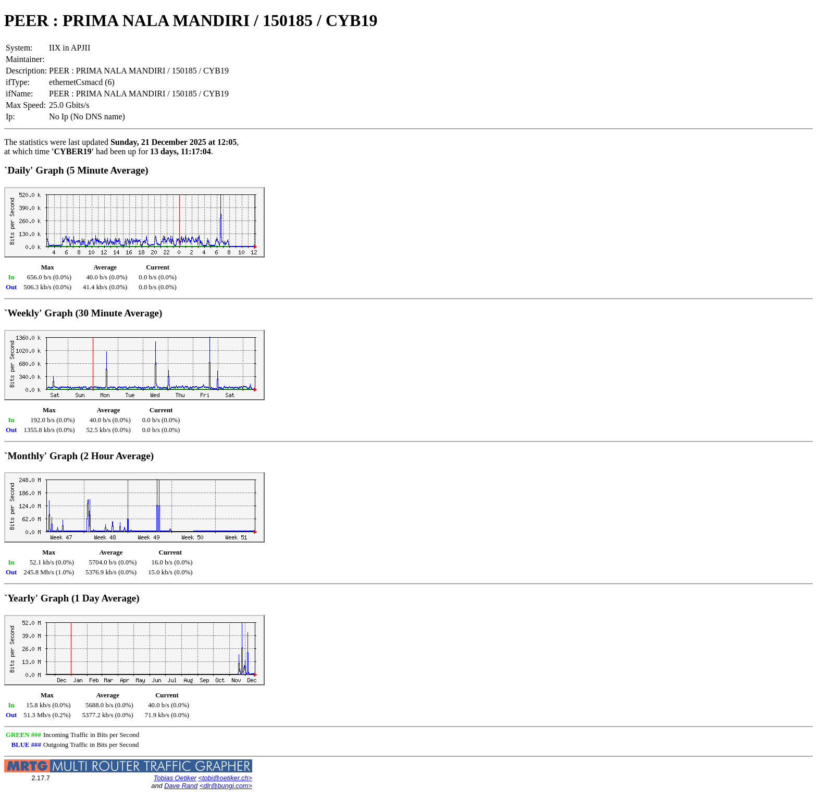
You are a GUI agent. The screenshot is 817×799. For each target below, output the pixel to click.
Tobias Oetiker (175, 778)
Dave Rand (180, 786)
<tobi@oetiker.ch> (225, 778)
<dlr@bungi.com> (226, 786)
